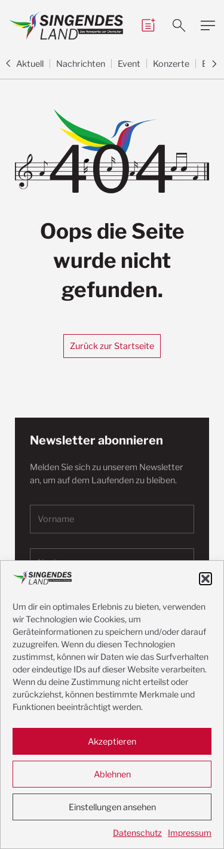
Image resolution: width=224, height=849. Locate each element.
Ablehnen (112, 774)
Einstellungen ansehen (112, 807)
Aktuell (30, 63)
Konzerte (171, 63)
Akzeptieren (112, 741)
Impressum (189, 833)
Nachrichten (80, 63)
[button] (205, 579)
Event (129, 63)
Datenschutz (137, 833)
